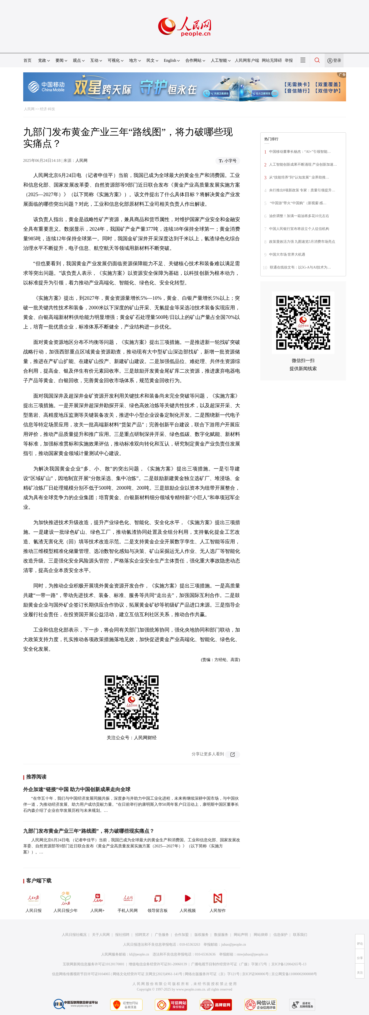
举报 (289, 60)
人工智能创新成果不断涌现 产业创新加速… (303, 164)
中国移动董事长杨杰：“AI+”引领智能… (300, 152)
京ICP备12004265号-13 (288, 964)
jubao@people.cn (233, 944)
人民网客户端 (247, 60)
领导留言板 (158, 901)
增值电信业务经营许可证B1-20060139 (158, 964)
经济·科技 (47, 109)
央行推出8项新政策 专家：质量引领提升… (302, 190)
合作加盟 (182, 935)
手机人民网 (128, 901)
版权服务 (201, 935)
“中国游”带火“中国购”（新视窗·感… (298, 203)
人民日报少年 (65, 901)
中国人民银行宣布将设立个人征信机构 (299, 229)
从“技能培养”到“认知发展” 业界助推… (299, 177)
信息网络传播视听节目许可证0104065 (81, 974)
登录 (337, 60)
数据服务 (221, 935)
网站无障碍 (272, 60)
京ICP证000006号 (255, 974)
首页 (27, 60)
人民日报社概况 (74, 935)
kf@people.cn (139, 954)
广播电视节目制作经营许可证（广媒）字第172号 (229, 964)
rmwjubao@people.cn (252, 954)
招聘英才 (142, 935)
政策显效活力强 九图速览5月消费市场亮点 (302, 242)
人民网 (29, 109)
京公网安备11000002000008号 (294, 974)
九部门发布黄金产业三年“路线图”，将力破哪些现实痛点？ (88, 831)
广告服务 (162, 935)
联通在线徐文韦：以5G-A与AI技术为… (300, 267)
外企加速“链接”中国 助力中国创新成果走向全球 (76, 789)
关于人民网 (101, 935)
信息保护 (280, 935)
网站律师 (261, 935)
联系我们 (300, 935)
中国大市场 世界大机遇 (287, 254)
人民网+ (97, 901)
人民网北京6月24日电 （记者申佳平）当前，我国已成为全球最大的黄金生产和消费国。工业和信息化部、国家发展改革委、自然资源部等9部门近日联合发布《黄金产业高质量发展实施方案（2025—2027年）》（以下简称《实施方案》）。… (131, 846)
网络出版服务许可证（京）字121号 (212, 974)
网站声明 (241, 935)
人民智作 (217, 901)
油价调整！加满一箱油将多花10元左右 (299, 216)
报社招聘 (122, 935)
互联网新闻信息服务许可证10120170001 (94, 964)
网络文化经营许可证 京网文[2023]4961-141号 (148, 974)
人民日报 (33, 901)
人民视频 (187, 901)
